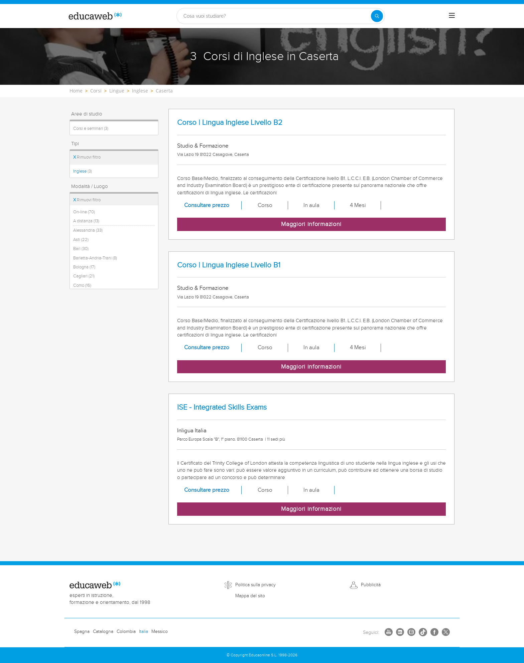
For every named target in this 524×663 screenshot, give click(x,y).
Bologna (84, 267)
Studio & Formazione (203, 146)
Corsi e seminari (90, 128)
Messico (159, 631)
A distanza (86, 221)
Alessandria (88, 230)
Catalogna (103, 631)
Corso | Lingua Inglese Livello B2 (229, 123)
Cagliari (84, 276)
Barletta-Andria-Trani (95, 258)
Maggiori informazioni (311, 224)
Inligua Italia (192, 430)
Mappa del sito (250, 596)
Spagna (82, 631)
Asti (81, 239)
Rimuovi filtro (87, 157)
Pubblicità (371, 585)
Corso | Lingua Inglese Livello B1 (228, 265)
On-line (84, 212)
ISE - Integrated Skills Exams (222, 407)
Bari (81, 248)
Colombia (126, 631)
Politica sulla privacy (255, 585)
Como (82, 285)
